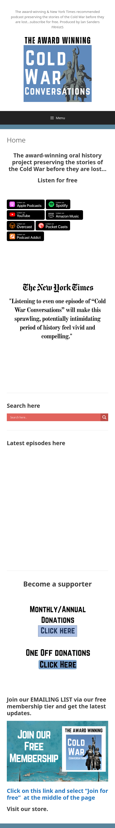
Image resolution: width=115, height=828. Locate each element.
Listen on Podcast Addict (25, 236)
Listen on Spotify (58, 204)
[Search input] (54, 417)
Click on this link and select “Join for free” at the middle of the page (57, 794)
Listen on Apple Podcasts (26, 204)
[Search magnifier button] (104, 417)
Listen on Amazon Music (64, 215)
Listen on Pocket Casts (53, 225)
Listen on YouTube (26, 215)
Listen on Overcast (20, 225)
